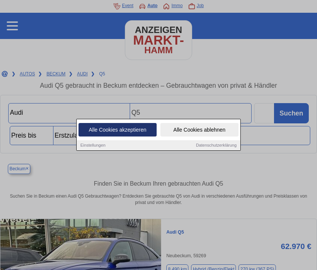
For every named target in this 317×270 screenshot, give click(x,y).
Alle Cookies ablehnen (199, 131)
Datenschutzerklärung (216, 146)
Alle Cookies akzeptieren (117, 131)
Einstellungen (92, 146)
